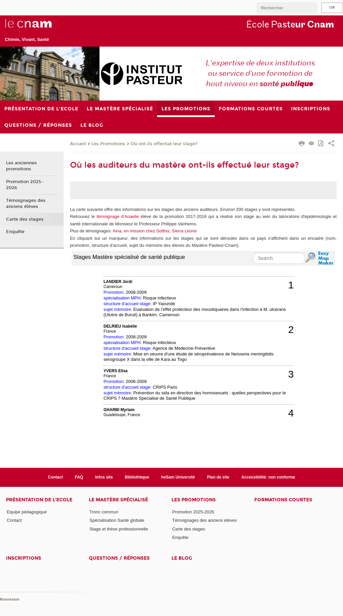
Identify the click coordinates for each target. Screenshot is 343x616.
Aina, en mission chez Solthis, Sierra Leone (155, 230)
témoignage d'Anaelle (118, 216)
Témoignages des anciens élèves (26, 203)
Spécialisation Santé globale (116, 520)
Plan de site (218, 477)
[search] (287, 7)
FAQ (79, 477)
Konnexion (9, 599)
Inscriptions (23, 558)
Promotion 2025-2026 (24, 184)
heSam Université (178, 477)
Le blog (182, 558)
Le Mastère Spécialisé (118, 500)
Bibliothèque (137, 477)
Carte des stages (25, 219)
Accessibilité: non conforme (268, 477)
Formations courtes (283, 500)
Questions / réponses (119, 558)
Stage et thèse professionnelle (118, 528)
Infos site (104, 477)
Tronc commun (103, 511)
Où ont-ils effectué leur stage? (164, 144)
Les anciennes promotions (21, 166)
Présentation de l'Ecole (39, 500)
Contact (55, 477)
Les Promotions (108, 144)
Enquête (15, 231)
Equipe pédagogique (27, 511)
